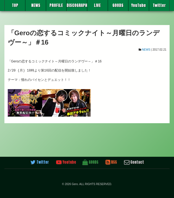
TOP (15, 5)
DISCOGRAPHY (77, 5)
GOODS (117, 5)
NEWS (35, 5)
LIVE (97, 5)
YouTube (138, 5)
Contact (134, 162)
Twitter (159, 5)
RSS (111, 162)
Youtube (66, 162)
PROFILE (56, 5)
